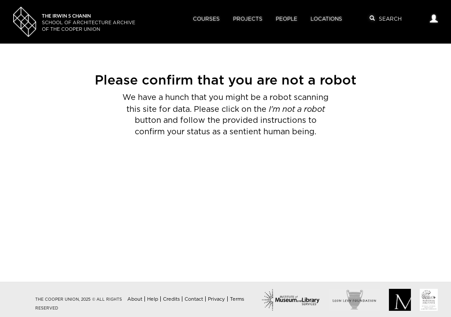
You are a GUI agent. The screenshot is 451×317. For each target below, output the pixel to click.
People (286, 19)
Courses (206, 19)
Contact (194, 299)
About (134, 299)
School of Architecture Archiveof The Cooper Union (88, 23)
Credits (171, 299)
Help (152, 299)
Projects (247, 19)
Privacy (216, 299)
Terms (237, 299)
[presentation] (239, 166)
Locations (326, 19)
